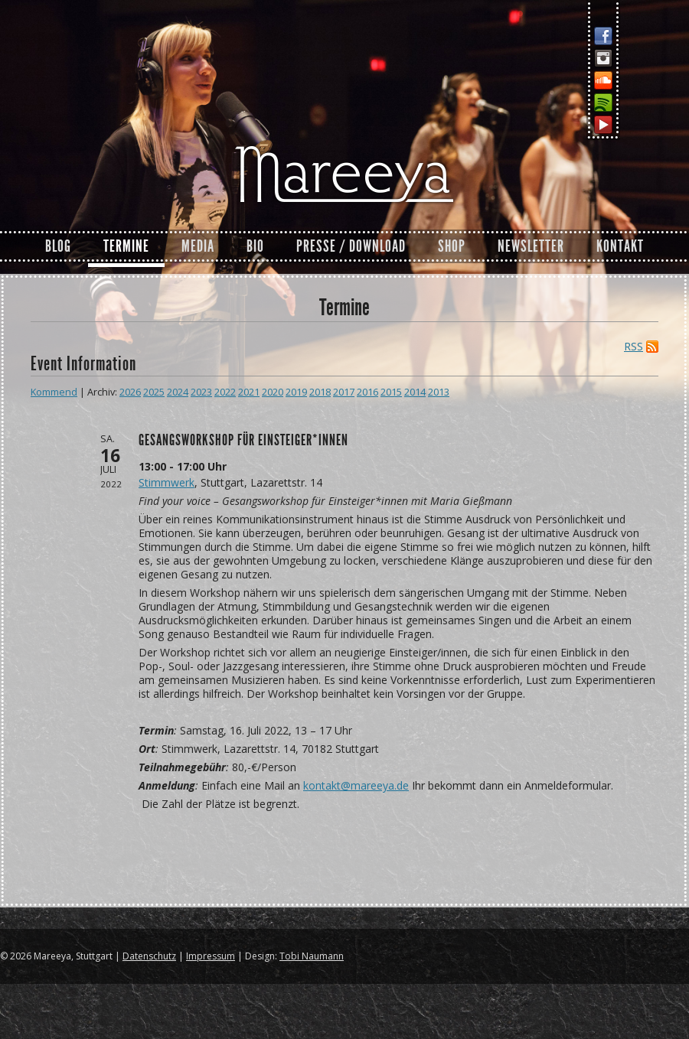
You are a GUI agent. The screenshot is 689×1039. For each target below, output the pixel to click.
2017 (343, 392)
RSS (633, 346)
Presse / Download (351, 246)
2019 (296, 392)
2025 (154, 392)
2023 (201, 392)
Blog (58, 246)
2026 (130, 392)
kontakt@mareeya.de (356, 785)
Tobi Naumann (311, 955)
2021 (249, 392)
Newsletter (531, 246)
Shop (451, 246)
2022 (225, 392)
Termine (126, 246)
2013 (438, 392)
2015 (391, 392)
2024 (177, 392)
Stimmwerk (166, 482)
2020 (272, 392)
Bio (255, 246)
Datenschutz (149, 955)
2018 (320, 392)
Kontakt (620, 246)
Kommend (54, 392)
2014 (415, 392)
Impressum (210, 955)
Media (197, 246)
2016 (367, 392)
